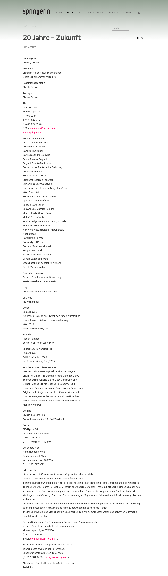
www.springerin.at (32, 132)
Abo (80, 13)
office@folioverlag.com (56, 557)
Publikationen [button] (95, 13)
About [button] (59, 13)
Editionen (113, 13)
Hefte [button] (70, 13)
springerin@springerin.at (43, 128)
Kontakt (128, 13)
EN (142, 38)
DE (138, 38)
